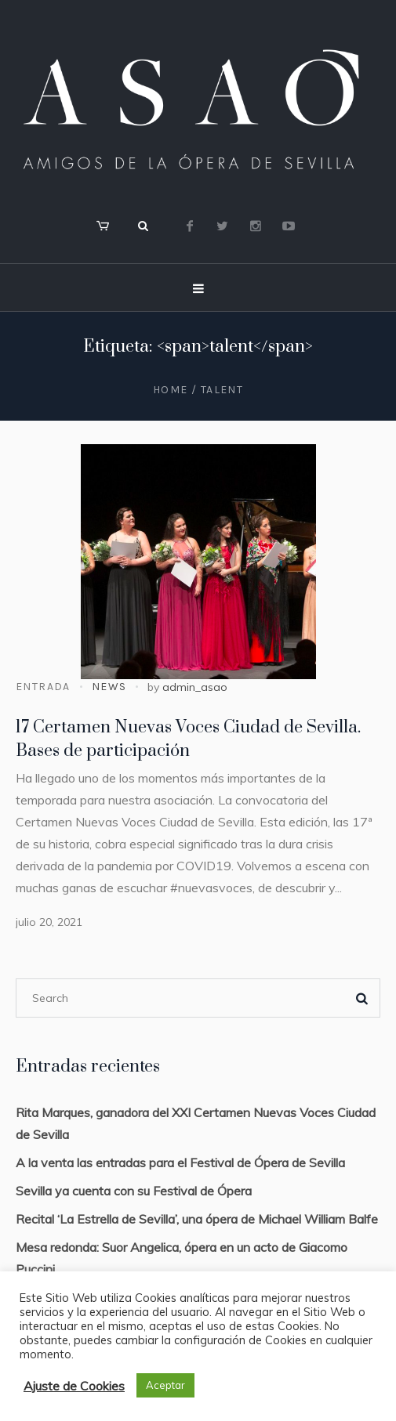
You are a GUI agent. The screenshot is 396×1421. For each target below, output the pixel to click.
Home (170, 389)
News (109, 686)
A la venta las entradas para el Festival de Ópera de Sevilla (180, 1162)
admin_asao (194, 687)
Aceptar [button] (165, 1385)
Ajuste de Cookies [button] (74, 1386)
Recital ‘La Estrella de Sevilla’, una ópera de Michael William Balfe (197, 1219)
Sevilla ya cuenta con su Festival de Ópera (134, 1191)
